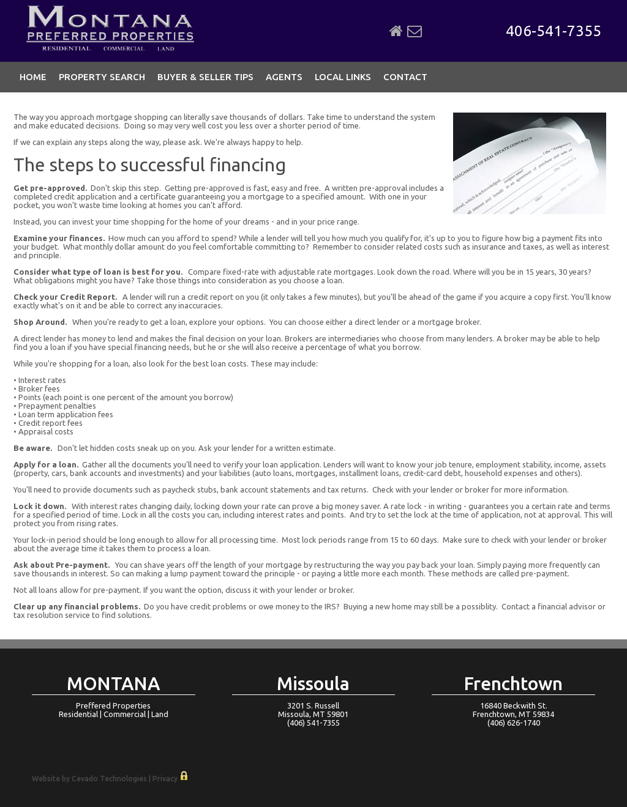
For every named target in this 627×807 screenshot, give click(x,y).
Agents (284, 77)
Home (396, 31)
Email (414, 31)
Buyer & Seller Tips (205, 77)
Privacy (165, 779)
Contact (405, 77)
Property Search (102, 77)
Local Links (343, 77)
